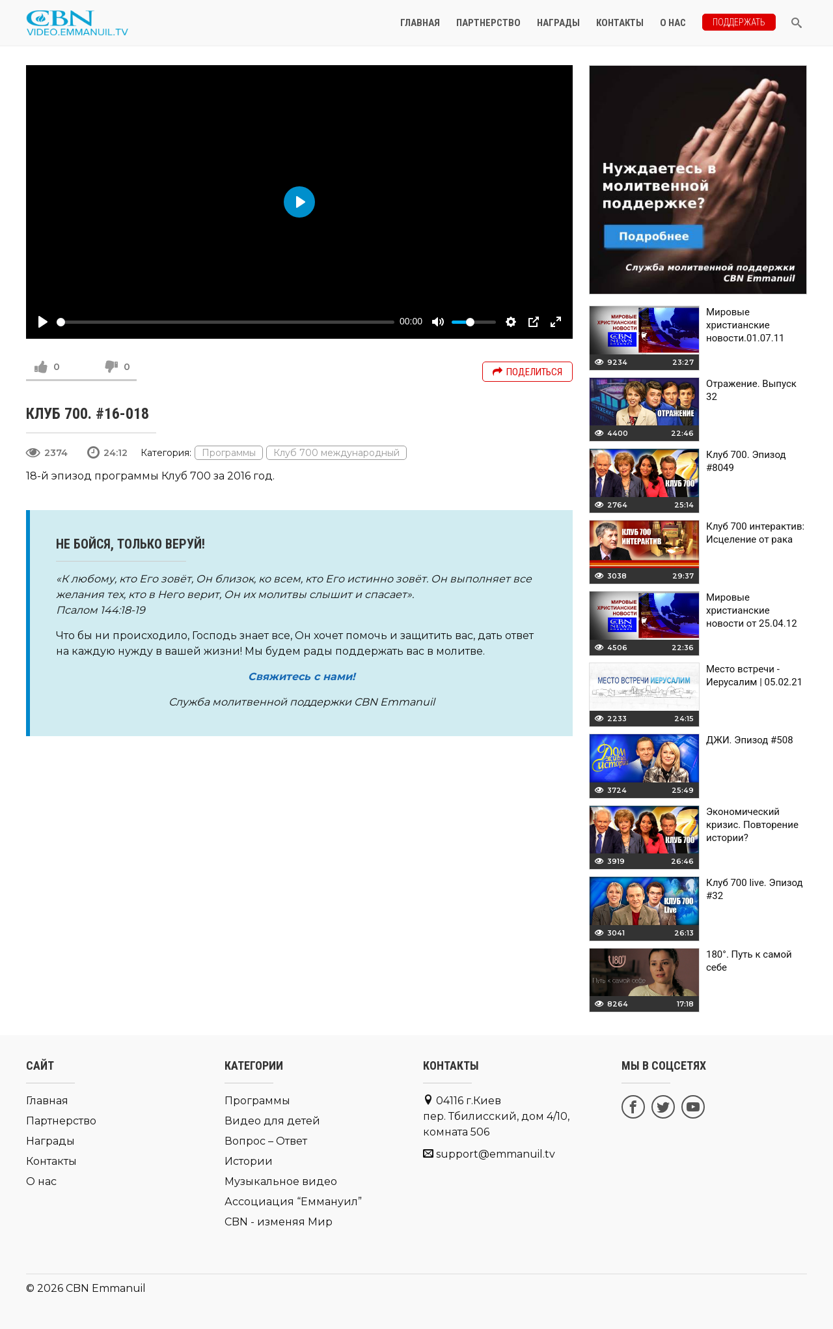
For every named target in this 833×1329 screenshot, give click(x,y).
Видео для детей (272, 1121)
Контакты (620, 23)
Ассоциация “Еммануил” (293, 1201)
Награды (558, 23)
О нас (673, 23)
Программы (229, 453)
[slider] (225, 322)
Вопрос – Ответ (266, 1141)
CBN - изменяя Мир (279, 1222)
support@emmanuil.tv (495, 1154)
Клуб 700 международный (336, 453)
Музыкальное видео (281, 1181)
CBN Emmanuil (106, 1288)
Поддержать (739, 22)
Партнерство (488, 23)
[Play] (43, 321)
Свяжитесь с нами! (301, 676)
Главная (420, 23)
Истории (249, 1161)
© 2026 (44, 1288)
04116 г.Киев (496, 1116)
